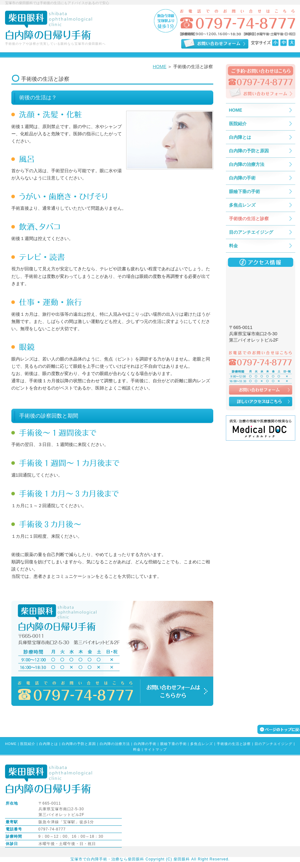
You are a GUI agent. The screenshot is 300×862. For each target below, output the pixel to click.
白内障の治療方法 (115, 744)
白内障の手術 (145, 744)
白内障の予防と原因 (79, 744)
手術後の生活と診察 (234, 744)
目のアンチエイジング (273, 744)
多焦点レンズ (201, 744)
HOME (159, 66)
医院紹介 (27, 744)
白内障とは (48, 744)
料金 (137, 749)
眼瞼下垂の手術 (173, 744)
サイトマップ (155, 749)
